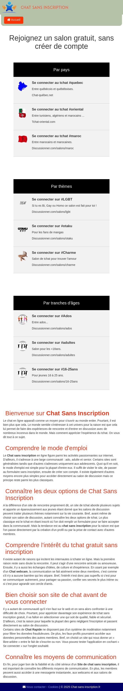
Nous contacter (36, 687)
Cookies (53, 687)
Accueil (13, 19)
